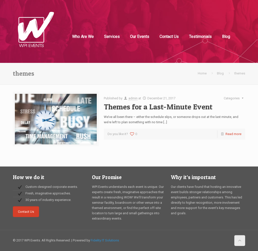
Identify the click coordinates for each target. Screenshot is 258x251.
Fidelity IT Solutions (105, 240)
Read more (233, 134)
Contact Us (26, 212)
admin (133, 98)
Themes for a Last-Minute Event (158, 106)
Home (202, 73)
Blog (220, 73)
